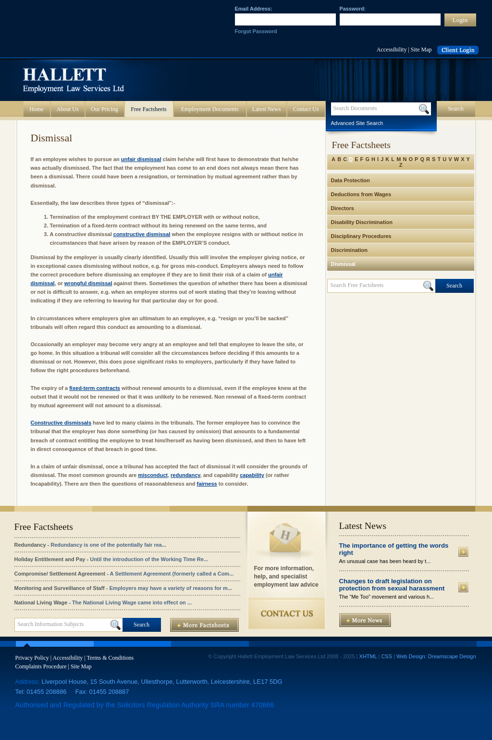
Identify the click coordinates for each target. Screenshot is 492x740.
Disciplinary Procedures (361, 236)
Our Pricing (104, 109)
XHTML (368, 656)
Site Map (421, 49)
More (463, 552)
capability (252, 475)
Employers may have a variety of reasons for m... (171, 588)
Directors (342, 208)
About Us (67, 109)
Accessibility (392, 49)
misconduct (153, 475)
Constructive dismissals (61, 423)
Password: (353, 9)
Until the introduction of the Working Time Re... (149, 559)
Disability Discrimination (362, 222)
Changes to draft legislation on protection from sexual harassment (392, 584)
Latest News (266, 109)
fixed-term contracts (94, 388)
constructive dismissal (142, 234)
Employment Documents (210, 109)
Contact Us (306, 109)
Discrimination (349, 250)
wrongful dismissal (88, 283)
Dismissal (343, 264)
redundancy (185, 475)
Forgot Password (256, 31)
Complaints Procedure (41, 666)
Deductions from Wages (361, 194)
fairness (207, 484)
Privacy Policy (32, 657)
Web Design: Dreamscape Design (436, 656)
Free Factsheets (148, 109)
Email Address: (253, 9)
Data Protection (350, 180)
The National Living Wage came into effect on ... (132, 602)
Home (36, 109)
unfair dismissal (141, 159)
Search (456, 108)
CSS (386, 656)
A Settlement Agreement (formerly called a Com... (172, 574)
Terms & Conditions (110, 657)
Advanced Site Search (357, 123)
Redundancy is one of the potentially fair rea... (108, 545)
